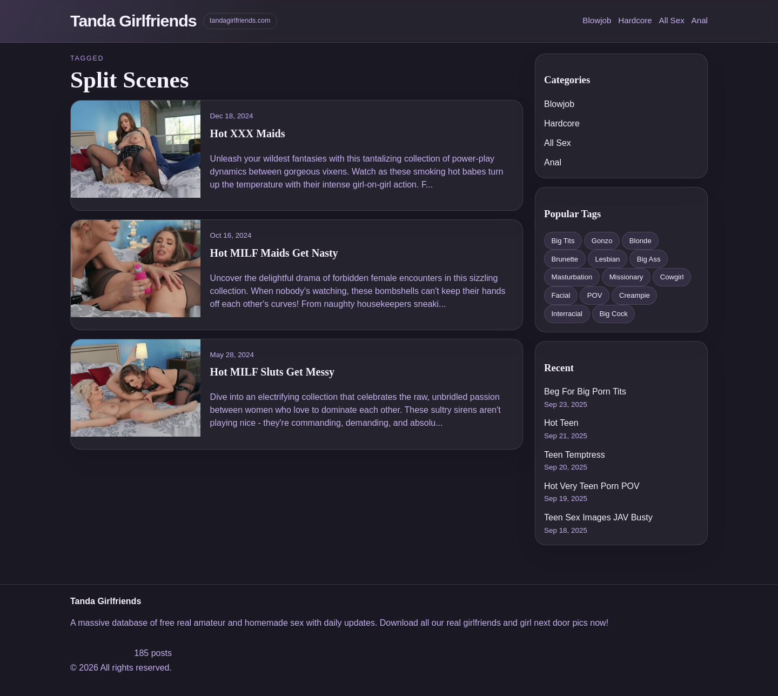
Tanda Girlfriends (133, 20)
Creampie (634, 295)
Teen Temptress (574, 454)
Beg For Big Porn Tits (585, 391)
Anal (700, 20)
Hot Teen (561, 422)
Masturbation (571, 277)
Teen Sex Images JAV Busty (598, 517)
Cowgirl (672, 277)
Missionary (626, 277)
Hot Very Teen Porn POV (592, 486)
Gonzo (602, 241)
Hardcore (635, 20)
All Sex (672, 20)
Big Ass (649, 259)
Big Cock (613, 314)
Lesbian (607, 259)
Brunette (564, 259)
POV (594, 295)
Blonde (640, 241)
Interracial (566, 314)
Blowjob (596, 20)
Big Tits (562, 241)
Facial (560, 295)
